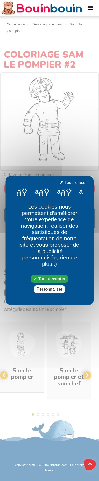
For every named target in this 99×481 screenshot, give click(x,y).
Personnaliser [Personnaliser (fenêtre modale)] (50, 289)
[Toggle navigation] (90, 8)
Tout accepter (49, 279)
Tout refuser (73, 182)
